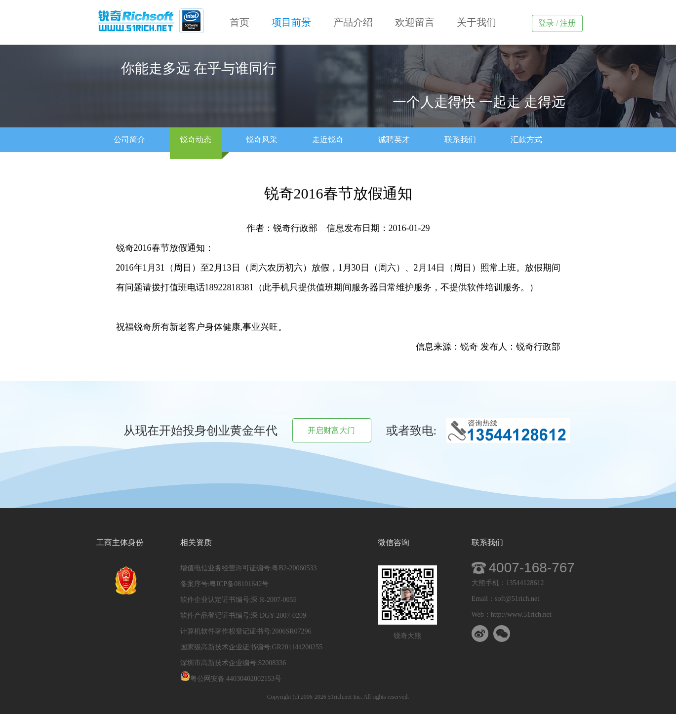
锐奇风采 (262, 139)
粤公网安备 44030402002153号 (231, 678)
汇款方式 (526, 139)
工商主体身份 (120, 542)
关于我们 (476, 22)
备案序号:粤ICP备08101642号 (224, 584)
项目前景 (293, 22)
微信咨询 (393, 542)
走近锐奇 (328, 139)
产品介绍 (354, 22)
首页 (241, 22)
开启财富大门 (331, 430)
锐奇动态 (195, 139)
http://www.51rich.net (521, 614)
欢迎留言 (416, 22)
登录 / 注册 (557, 23)
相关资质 (196, 542)
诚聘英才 (394, 139)
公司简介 (129, 139)
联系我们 (460, 139)
